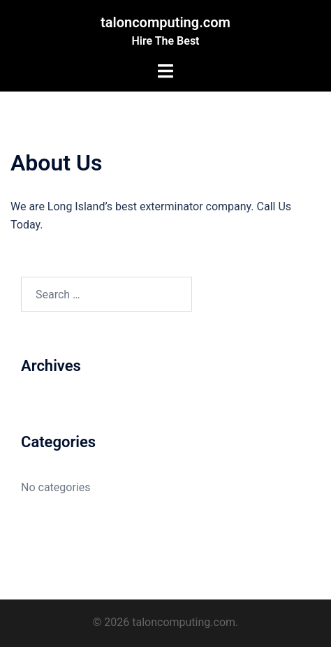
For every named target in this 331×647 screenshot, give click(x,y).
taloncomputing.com (165, 22)
